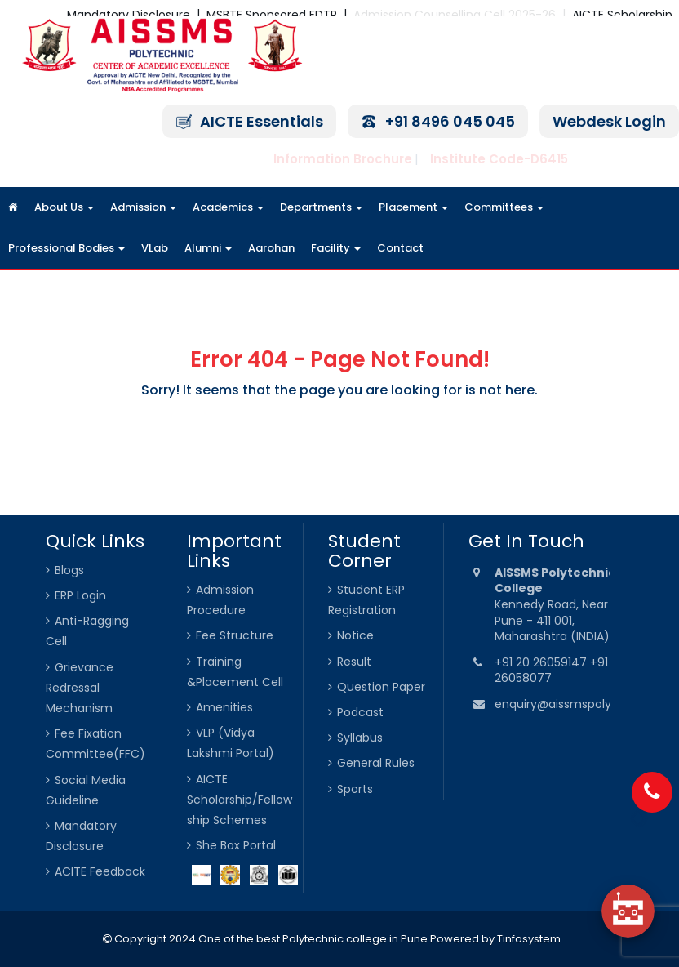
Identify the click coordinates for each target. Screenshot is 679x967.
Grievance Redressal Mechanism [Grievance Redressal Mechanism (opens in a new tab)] (79, 687)
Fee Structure (234, 635)
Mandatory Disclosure (81, 836)
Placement (413, 207)
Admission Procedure (220, 600)
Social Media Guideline (86, 790)
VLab (154, 248)
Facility (336, 248)
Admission (143, 207)
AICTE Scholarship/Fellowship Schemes (239, 799)
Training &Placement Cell (235, 671)
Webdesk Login (609, 121)
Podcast (360, 712)
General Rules (376, 763)
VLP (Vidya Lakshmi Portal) (230, 742)
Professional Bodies (66, 248)
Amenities (224, 707)
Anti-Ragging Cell (87, 631)
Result (354, 661)
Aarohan (271, 248)
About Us (64, 207)
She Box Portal (236, 845)
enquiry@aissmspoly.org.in (570, 704)
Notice (355, 635)
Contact (400, 248)
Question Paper (381, 687)
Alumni (208, 248)
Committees (504, 207)
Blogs (69, 570)
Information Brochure (342, 158)
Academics (228, 207)
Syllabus (360, 737)
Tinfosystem (529, 939)
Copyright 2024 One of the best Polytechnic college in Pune (270, 939)
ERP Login (80, 595)
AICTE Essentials (261, 121)
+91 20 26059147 (542, 662)
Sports (355, 789)
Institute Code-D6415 (499, 158)
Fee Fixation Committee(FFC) (95, 743)
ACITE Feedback (100, 871)
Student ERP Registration (366, 600)
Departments (321, 207)
